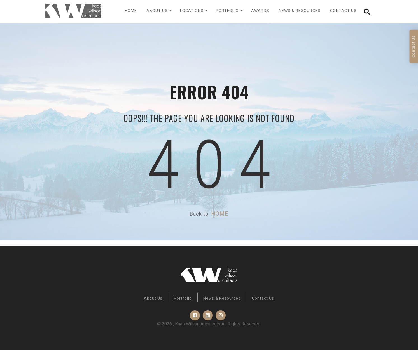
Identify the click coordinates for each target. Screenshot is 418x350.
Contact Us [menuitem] (263, 298)
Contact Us (343, 10)
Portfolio (227, 10)
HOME (219, 213)
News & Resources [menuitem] (221, 298)
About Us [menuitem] (153, 298)
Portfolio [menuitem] (183, 298)
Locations (192, 10)
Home (131, 10)
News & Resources (300, 10)
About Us (157, 10)
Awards (260, 10)
